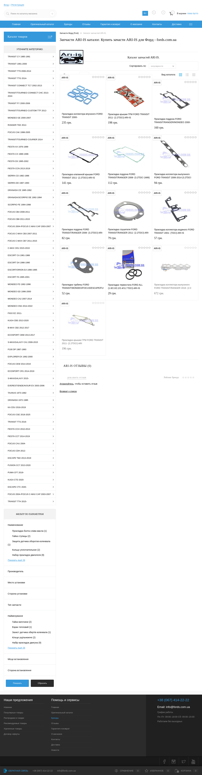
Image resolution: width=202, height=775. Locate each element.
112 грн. (129, 185)
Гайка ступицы (21, 536)
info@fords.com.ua (178, 707)
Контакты (157, 24)
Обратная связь (16, 770)
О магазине (136, 24)
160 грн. (175, 129)
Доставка (176, 24)
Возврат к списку (68, 391)
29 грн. (129, 295)
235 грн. (83, 124)
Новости (55, 750)
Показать (17, 683)
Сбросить (42, 683)
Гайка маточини (22, 622)
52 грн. (83, 295)
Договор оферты (12, 734)
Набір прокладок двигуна (26, 642)
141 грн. (83, 185)
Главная (16, 24)
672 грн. (175, 295)
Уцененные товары (13, 728)
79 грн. (129, 240)
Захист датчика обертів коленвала (31, 632)
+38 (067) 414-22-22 (43, 770)
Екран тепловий (22, 627)
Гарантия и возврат (110, 24)
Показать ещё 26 (16, 560)
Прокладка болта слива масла (29, 531)
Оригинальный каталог (42, 24)
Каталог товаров (30, 37)
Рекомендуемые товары (15, 723)
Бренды (68, 24)
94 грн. (175, 185)
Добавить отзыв (76, 378)
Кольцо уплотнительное (26, 550)
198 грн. (129, 124)
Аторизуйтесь (67, 384)
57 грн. (175, 240)
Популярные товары (13, 712)
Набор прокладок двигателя (28, 555)
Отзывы (86, 24)
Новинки (8, 707)
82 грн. (83, 240)
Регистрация (17, 5)
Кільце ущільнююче (24, 637)
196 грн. (83, 350)
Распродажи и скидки (14, 718)
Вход (6, 5)
